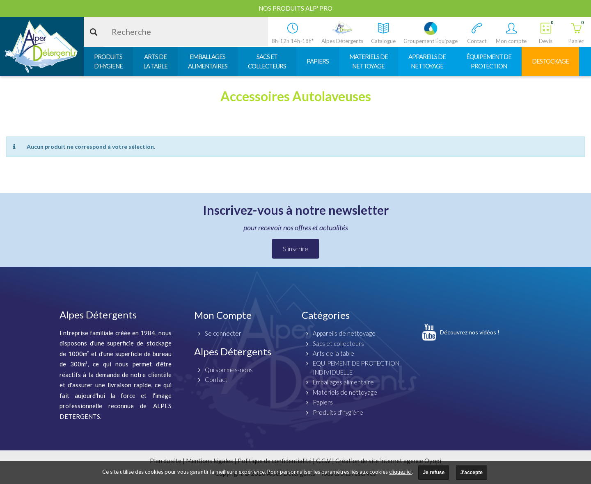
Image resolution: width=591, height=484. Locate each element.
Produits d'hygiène (338, 412)
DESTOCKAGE (550, 61)
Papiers (323, 402)
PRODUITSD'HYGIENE (108, 61)
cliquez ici (400, 471)
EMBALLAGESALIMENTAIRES (207, 61)
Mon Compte (223, 315)
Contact (216, 379)
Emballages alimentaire (343, 382)
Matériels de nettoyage (345, 392)
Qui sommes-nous (229, 369)
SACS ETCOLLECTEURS (267, 61)
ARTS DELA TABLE (155, 61)
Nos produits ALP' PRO (295, 8)
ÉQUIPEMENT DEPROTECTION (488, 61)
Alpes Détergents (232, 351)
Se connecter (223, 333)
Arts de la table (333, 353)
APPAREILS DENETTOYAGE (427, 61)
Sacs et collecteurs (338, 343)
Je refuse (433, 472)
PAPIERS (318, 61)
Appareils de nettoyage (344, 333)
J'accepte (471, 472)
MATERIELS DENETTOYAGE (368, 61)
